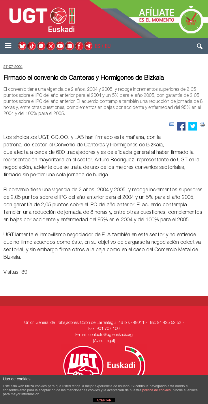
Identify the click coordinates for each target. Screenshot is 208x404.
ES (97, 47)
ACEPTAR (104, 400)
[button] (200, 47)
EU (107, 47)
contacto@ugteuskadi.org (111, 335)
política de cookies (156, 390)
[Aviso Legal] (104, 341)
